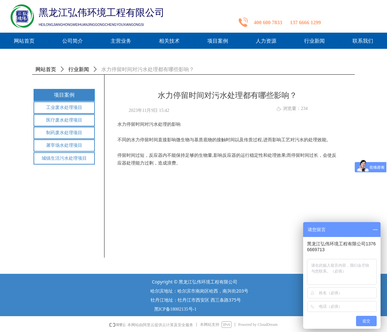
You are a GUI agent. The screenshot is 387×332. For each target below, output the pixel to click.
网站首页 (45, 69)
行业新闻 (78, 69)
